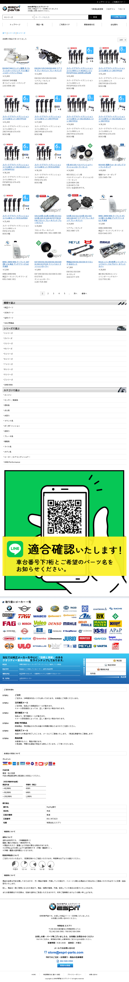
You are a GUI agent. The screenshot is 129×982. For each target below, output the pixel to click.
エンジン (7, 395)
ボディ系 (7, 451)
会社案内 (114, 24)
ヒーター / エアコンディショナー (17, 457)
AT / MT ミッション (12, 426)
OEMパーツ (8, 312)
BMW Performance (12, 462)
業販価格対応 (89, 24)
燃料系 (7, 405)
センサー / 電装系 (11, 400)
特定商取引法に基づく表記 (53, 974)
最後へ (84, 293)
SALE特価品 (9, 323)
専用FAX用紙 (65, 965)
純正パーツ (8, 307)
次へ (75, 293)
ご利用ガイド (64, 24)
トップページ (15, 24)
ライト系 (7, 446)
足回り (7, 431)
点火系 (7, 410)
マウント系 (8, 420)
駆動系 (7, 441)
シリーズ (11, 33)
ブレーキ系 (8, 436)
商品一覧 (39, 24)
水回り (7, 415)
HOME (37, 974)
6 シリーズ (21, 33)
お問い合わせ (118, 17)
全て (4, 33)
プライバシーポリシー (73, 974)
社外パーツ (8, 317)
